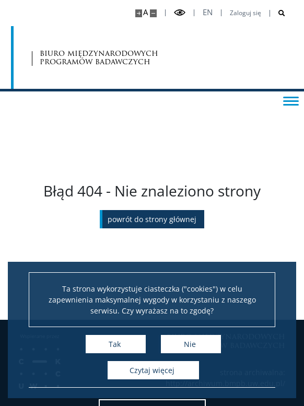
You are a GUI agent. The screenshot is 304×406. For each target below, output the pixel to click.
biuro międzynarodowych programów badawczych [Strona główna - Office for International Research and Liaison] (99, 57)
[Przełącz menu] (291, 100)
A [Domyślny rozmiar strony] (145, 12)
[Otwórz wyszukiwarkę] (278, 13)
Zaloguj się (245, 13)
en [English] (208, 12)
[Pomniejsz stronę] (153, 13)
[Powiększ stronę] (138, 13)
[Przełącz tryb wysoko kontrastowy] (179, 12)
